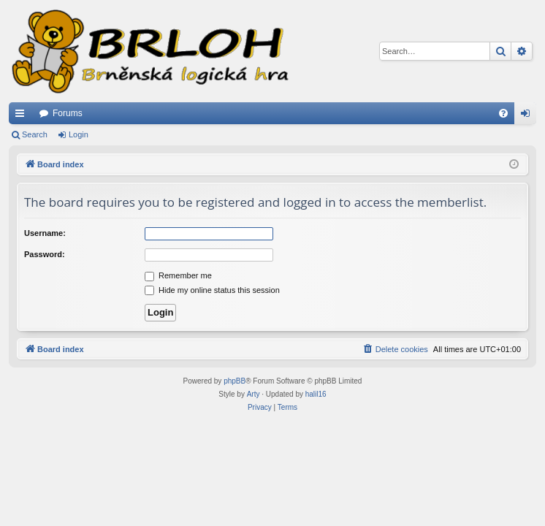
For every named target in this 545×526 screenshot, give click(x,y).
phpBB (234, 381)
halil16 (316, 394)
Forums (68, 113)
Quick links (23, 116)
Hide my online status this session (212, 290)
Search (34, 134)
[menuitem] (503, 113)
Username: (45, 233)
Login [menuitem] (528, 116)
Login (78, 134)
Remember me (178, 275)
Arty (253, 394)
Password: (44, 254)
